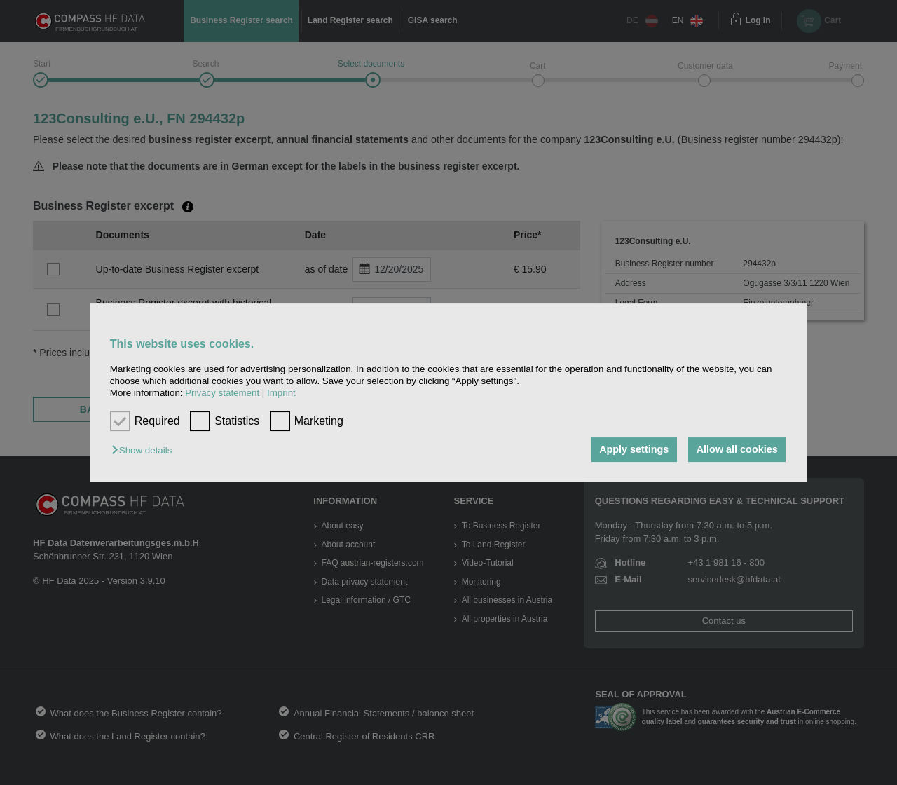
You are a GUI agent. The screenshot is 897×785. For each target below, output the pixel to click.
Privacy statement (222, 393)
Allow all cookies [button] (737, 450)
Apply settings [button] (634, 450)
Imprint (281, 393)
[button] (145, 451)
